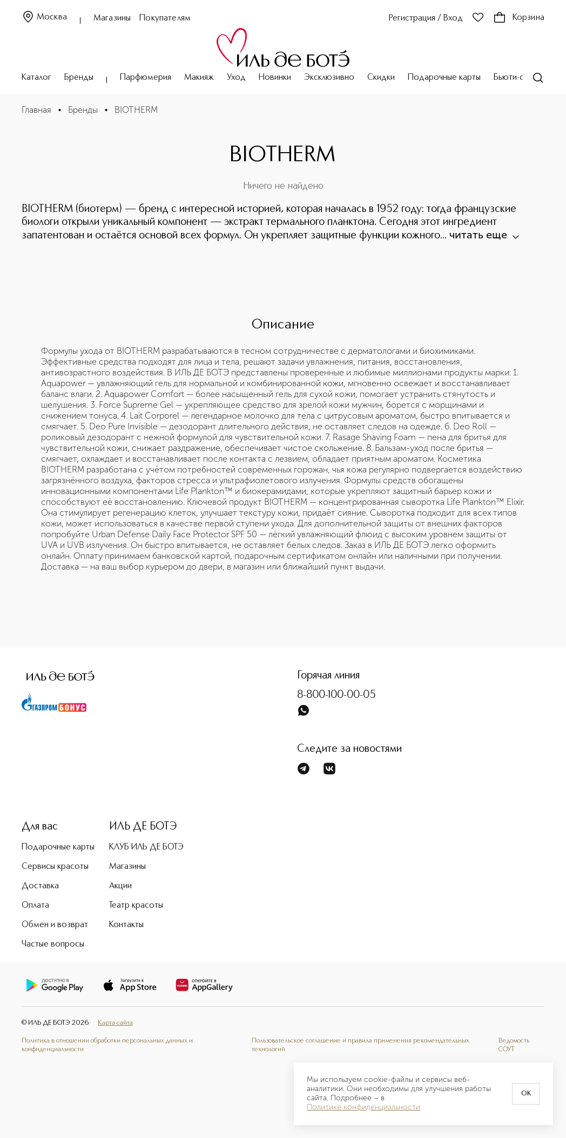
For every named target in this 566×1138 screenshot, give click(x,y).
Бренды (78, 77)
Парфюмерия (145, 77)
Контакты (126, 925)
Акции (120, 886)
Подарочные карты (444, 77)
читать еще (483, 235)
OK (526, 1094)
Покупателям (165, 18)
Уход (236, 77)
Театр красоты (136, 905)
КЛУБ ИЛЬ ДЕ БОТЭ (146, 847)
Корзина (518, 18)
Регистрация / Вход (426, 18)
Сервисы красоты (55, 866)
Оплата (35, 905)
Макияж (199, 77)
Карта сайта (115, 1022)
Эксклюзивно (329, 77)
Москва (44, 17)
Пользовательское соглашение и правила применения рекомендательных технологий (360, 1045)
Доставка (40, 886)
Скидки (381, 77)
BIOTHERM (136, 110)
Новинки (275, 77)
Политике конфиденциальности (363, 1107)
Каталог (36, 77)
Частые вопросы (53, 944)
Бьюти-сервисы (522, 77)
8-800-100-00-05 (336, 695)
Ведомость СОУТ (513, 1045)
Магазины (112, 18)
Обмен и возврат (55, 925)
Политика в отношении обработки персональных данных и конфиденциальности (107, 1045)
